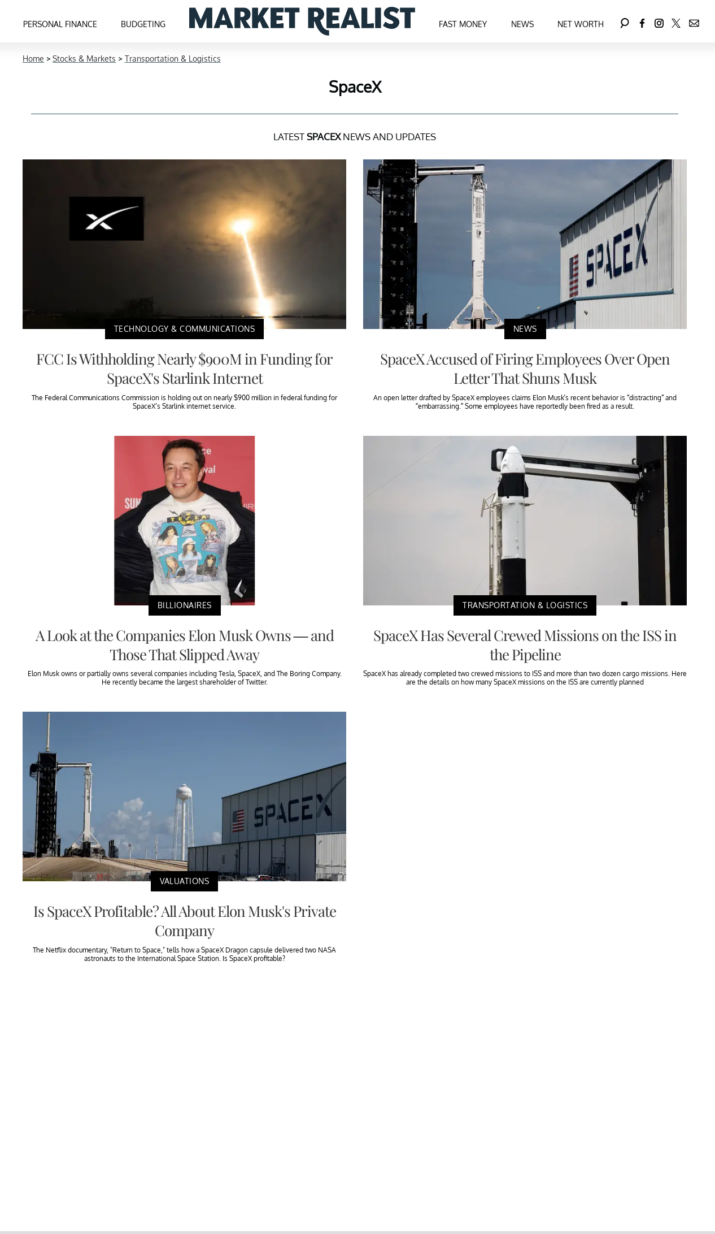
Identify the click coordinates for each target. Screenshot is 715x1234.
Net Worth (580, 24)
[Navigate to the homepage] (302, 21)
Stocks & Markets (84, 58)
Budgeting (143, 24)
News (522, 24)
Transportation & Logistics (173, 58)
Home (33, 58)
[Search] (625, 21)
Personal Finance (60, 24)
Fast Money (463, 24)
